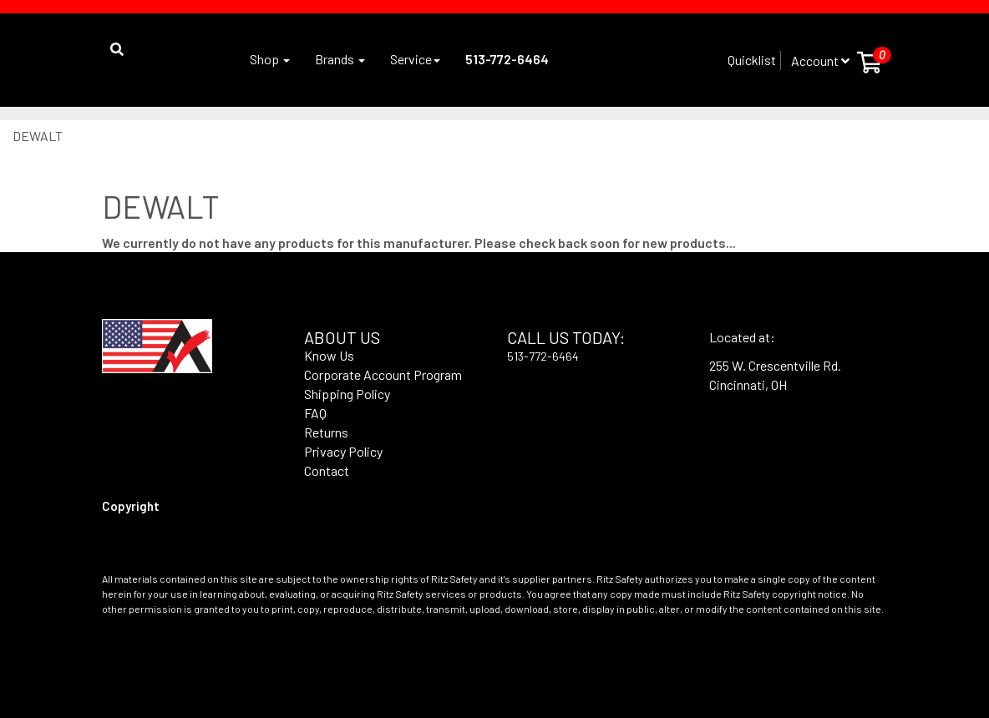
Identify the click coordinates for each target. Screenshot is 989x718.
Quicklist (752, 60)
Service (415, 59)
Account (820, 60)
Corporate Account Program (383, 374)
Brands (340, 59)
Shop (270, 59)
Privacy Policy (343, 451)
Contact (326, 470)
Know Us (329, 355)
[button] (113, 36)
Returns (326, 432)
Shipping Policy (347, 394)
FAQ (315, 413)
